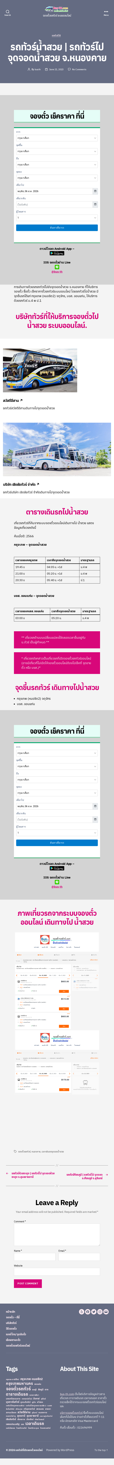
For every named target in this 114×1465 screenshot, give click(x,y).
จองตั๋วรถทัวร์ (24, 1152)
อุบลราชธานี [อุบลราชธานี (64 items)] (33, 1422)
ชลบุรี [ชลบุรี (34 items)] (34, 1396)
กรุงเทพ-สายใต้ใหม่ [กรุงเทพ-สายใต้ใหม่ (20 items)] (12, 1386)
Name (18, 1257)
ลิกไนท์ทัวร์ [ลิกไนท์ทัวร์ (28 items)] (10, 1415)
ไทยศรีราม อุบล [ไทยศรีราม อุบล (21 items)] (33, 1435)
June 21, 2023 (56, 70)
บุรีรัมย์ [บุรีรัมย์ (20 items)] (43, 1405)
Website (18, 1272)
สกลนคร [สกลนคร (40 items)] (40, 1415)
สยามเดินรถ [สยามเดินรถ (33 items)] (11, 1419)
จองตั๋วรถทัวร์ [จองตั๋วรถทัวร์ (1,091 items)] (18, 1395)
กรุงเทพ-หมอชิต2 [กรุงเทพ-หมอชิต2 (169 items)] (31, 1385)
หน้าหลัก (12, 1317)
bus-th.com (67, 1400)
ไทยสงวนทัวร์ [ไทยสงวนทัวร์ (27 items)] (45, 1434)
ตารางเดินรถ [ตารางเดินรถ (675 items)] (17, 1400)
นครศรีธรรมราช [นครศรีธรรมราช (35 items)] (13, 1405)
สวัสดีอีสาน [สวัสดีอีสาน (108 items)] (24, 1419)
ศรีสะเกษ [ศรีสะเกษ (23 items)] (19, 1415)
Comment (20, 1228)
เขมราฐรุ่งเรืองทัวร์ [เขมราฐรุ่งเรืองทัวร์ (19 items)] (46, 1423)
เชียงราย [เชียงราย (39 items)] (21, 1426)
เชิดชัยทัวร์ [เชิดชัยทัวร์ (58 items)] (11, 1425)
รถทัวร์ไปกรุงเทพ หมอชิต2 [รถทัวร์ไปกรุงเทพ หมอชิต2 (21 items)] (15, 1412)
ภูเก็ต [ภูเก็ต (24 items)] (34, 1409)
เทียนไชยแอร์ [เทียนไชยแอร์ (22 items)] (39, 1426)
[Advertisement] (39, 1122)
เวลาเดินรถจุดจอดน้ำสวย (53, 1152)
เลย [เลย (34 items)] (22, 1430)
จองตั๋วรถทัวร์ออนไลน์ (22, 1351)
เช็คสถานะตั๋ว (15, 1346)
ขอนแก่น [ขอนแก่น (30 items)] (37, 1390)
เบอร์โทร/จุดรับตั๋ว (19, 1340)
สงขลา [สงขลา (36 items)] (48, 1415)
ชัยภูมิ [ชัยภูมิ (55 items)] (40, 1395)
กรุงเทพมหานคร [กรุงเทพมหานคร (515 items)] (19, 1389)
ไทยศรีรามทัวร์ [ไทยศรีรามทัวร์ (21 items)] (21, 1435)
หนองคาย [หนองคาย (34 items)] (42, 1419)
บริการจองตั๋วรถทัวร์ (71, 1419)
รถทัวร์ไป (57, 36)
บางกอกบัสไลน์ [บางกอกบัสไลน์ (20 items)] (27, 1405)
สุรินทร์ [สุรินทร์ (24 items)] (34, 1419)
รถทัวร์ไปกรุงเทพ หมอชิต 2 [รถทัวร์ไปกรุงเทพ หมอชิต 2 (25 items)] (36, 1412)
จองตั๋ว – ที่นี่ (15, 1323)
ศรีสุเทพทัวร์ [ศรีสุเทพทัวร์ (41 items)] (29, 1415)
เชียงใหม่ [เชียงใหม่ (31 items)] (29, 1426)
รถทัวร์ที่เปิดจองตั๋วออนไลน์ (30, 1456)
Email (62, 1257)
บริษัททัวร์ (13, 1329)
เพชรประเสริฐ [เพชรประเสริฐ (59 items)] (13, 1430)
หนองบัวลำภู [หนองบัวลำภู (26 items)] (11, 1422)
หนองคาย (36, 1152)
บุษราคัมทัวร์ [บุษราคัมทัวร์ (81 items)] (12, 1408)
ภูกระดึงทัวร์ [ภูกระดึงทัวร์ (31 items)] (25, 1408)
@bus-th (57, 269)
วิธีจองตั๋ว (13, 1334)
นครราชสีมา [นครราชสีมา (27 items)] (34, 1401)
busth (37, 70)
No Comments (79, 70)
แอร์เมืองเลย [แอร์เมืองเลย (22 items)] (10, 1434)
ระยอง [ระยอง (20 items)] (49, 1412)
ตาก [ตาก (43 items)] (46, 1396)
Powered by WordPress (63, 1456)
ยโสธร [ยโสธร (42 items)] (40, 1408)
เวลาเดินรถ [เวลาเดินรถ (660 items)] (34, 1430)
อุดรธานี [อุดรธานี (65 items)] (21, 1422)
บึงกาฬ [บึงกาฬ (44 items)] (36, 1405)
